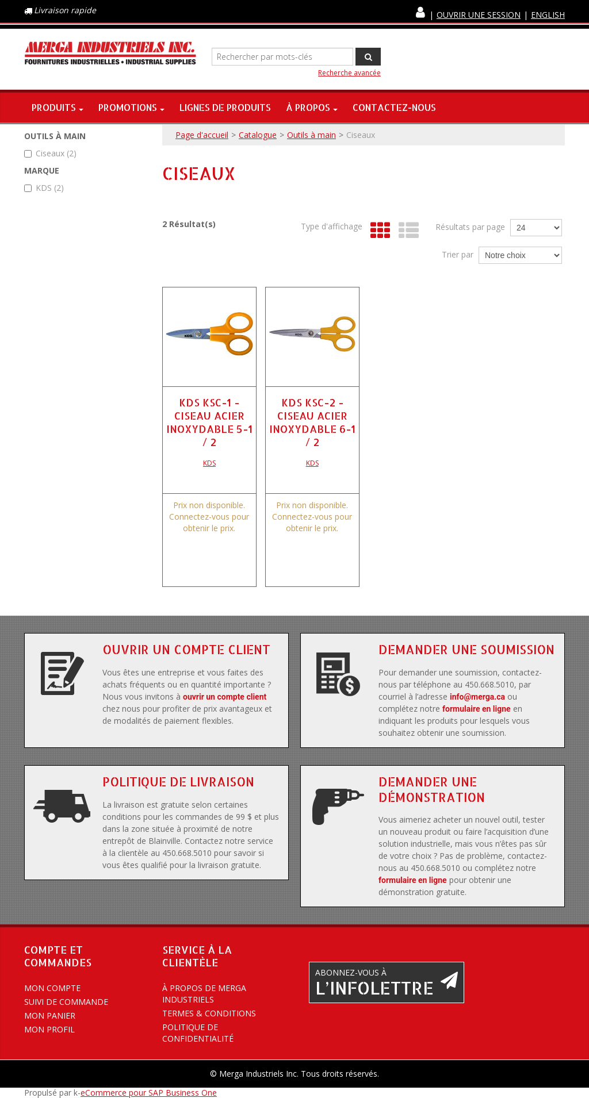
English (548, 14)
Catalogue (258, 134)
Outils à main (311, 134)
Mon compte (52, 987)
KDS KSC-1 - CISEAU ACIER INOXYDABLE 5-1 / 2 (209, 422)
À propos (312, 107)
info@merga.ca (477, 696)
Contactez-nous (394, 107)
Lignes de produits (225, 107)
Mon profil (49, 1029)
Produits (57, 107)
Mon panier (49, 1015)
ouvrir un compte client (224, 696)
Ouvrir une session (479, 14)
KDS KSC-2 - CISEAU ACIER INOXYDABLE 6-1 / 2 (312, 422)
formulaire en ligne (476, 708)
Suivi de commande (66, 1001)
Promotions (131, 107)
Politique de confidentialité (198, 1033)
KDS (44, 187)
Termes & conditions (209, 1013)
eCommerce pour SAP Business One (149, 1092)
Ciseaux (50, 153)
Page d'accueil (201, 134)
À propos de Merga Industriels (204, 993)
